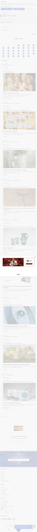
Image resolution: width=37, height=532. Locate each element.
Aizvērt (18, 274)
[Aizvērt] (35, 257)
